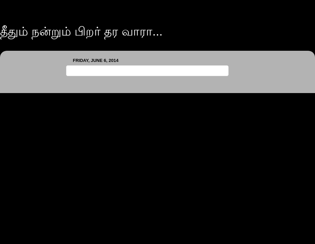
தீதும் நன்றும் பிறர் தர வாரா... (81, 31)
